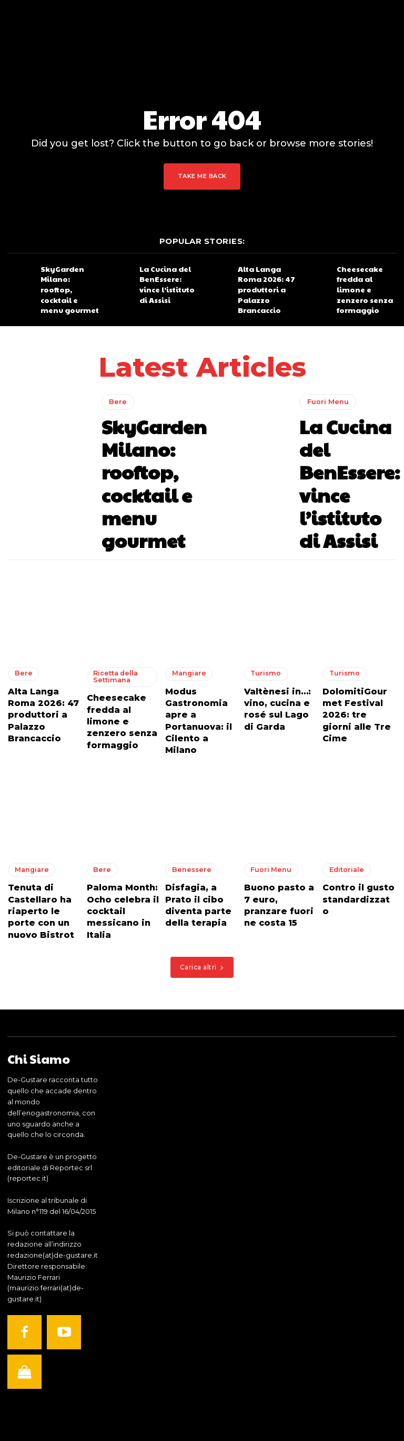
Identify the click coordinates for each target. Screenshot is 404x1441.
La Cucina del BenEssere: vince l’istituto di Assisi (165, 279)
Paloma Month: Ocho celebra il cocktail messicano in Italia (116, 805)
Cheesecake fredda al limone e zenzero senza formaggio (366, 279)
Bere (116, 395)
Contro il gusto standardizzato (352, 791)
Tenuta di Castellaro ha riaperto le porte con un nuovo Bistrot (41, 805)
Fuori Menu (325, 402)
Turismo (263, 599)
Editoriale (342, 771)
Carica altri (202, 856)
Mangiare (185, 599)
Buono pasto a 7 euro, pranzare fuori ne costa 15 (276, 796)
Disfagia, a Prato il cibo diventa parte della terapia (198, 801)
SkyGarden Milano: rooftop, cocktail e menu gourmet (69, 279)
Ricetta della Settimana (111, 602)
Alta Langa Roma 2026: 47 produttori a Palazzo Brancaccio (267, 278)
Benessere (187, 771)
